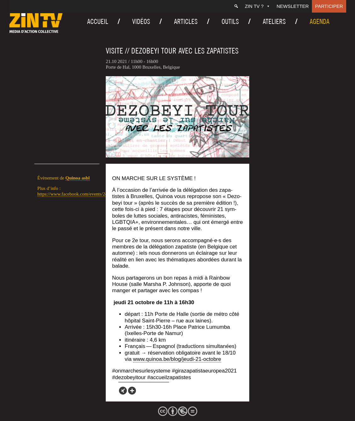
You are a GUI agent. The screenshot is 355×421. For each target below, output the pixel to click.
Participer (329, 6)
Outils (230, 21)
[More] (132, 391)
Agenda (320, 21)
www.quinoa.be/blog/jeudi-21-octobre (177, 359)
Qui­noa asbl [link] (77, 177)
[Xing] (123, 391)
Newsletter (293, 6)
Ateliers (274, 21)
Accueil (97, 21)
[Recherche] (236, 6)
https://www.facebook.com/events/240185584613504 (87, 193)
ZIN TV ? (257, 6)
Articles (186, 21)
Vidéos (141, 21)
